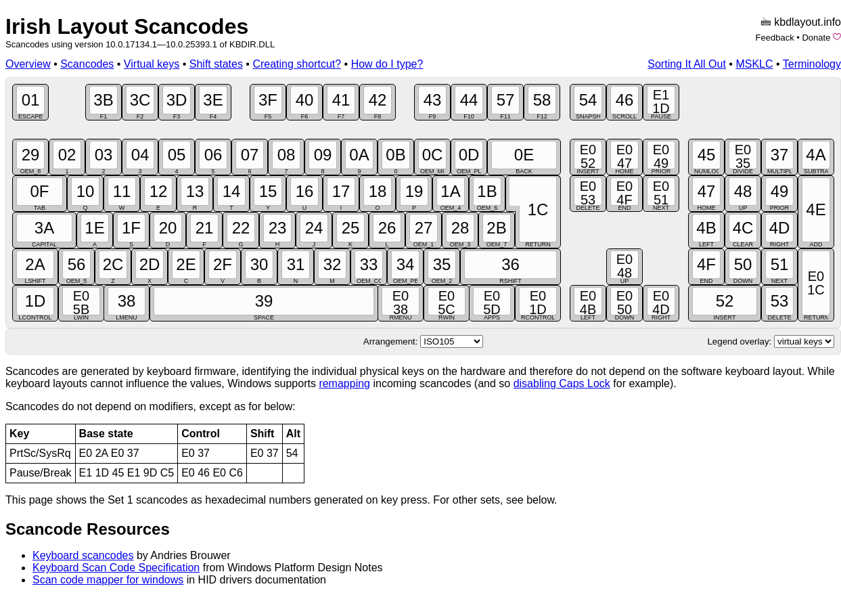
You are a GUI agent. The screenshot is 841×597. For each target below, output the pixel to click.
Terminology (812, 64)
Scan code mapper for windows (107, 579)
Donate (816, 37)
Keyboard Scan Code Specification (116, 567)
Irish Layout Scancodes (126, 26)
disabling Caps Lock (562, 383)
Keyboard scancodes (82, 555)
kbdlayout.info (807, 22)
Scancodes (87, 64)
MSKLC (754, 64)
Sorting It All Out (686, 64)
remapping (344, 383)
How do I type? (387, 64)
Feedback (775, 37)
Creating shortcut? (296, 64)
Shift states (216, 64)
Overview (28, 64)
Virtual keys (151, 64)
